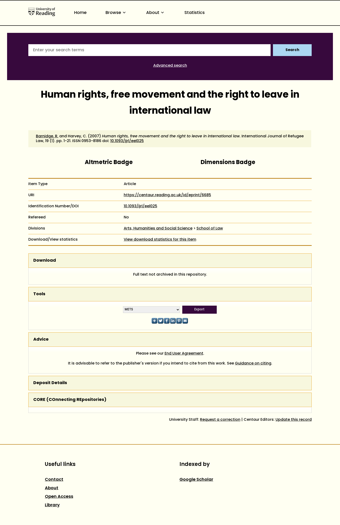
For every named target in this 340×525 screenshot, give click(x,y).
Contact (54, 479)
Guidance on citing (253, 363)
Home (80, 12)
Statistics (194, 12)
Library (52, 505)
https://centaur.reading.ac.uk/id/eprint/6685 (167, 195)
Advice (41, 339)
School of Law (209, 229)
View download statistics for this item (160, 240)
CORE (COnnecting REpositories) (69, 400)
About (156, 12)
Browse (116, 12)
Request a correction (220, 420)
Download (44, 260)
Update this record (294, 420)
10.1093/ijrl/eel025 (127, 141)
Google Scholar (196, 479)
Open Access (59, 496)
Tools (39, 294)
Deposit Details (50, 383)
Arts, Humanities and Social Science (158, 229)
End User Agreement (184, 354)
